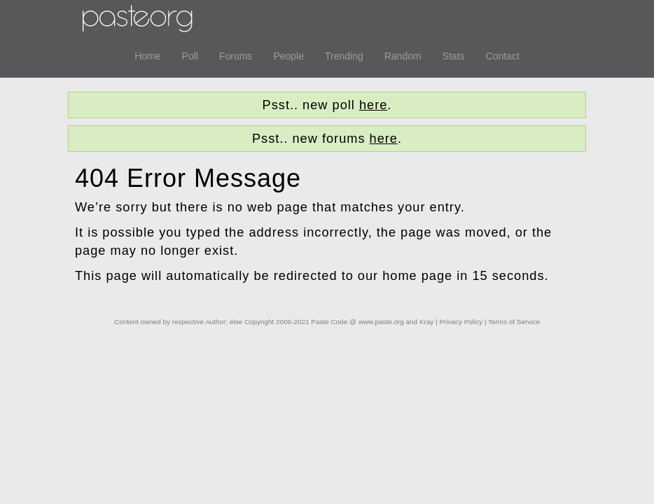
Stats (454, 56)
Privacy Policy (460, 322)
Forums (235, 56)
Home (147, 56)
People (288, 56)
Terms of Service (514, 322)
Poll (190, 56)
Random (403, 56)
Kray (426, 322)
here (373, 105)
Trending (344, 56)
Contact (503, 56)
